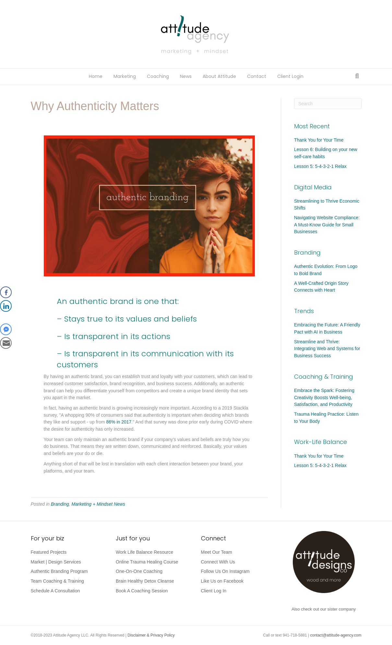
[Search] (356, 76)
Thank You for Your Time (319, 140)
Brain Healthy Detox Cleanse (145, 581)
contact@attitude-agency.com (335, 635)
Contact (256, 76)
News (186, 76)
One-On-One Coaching (139, 571)
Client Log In (214, 590)
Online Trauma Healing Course (147, 561)
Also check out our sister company (323, 609)
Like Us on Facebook (222, 581)
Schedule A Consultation (55, 590)
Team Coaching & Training (57, 581)
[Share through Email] (6, 343)
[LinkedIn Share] (6, 306)
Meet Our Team (216, 552)
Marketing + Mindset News (98, 504)
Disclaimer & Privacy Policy (150, 635)
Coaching (158, 76)
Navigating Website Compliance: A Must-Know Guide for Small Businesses (327, 224)
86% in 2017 (119, 421)
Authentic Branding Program (59, 571)
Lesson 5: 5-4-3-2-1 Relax (320, 166)
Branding (60, 504)
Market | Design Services (56, 561)
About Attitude (219, 76)
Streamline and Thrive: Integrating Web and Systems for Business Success (327, 348)
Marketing (124, 76)
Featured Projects (49, 552)
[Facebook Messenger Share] (6, 329)
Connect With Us (218, 561)
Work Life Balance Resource (144, 552)
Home (95, 76)
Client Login (290, 76)
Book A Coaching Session (142, 590)
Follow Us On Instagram (225, 571)
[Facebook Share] (6, 292)
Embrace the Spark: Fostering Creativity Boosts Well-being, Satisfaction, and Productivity (324, 397)
